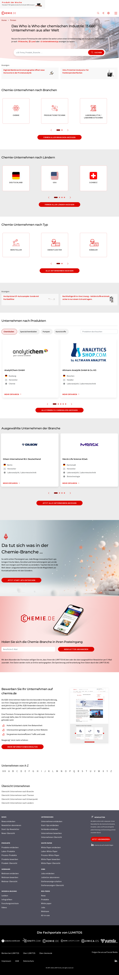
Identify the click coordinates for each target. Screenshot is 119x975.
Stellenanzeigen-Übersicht (52, 885)
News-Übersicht (8, 833)
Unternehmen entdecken (51, 821)
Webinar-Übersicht (9, 881)
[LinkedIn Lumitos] (116, 961)
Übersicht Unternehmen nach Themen (17, 795)
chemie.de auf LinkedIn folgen (102, 845)
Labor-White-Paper (49, 851)
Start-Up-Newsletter (10, 829)
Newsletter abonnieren (76, 649)
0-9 (4, 771)
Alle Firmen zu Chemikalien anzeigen (59, 410)
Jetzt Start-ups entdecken (21, 580)
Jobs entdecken (47, 873)
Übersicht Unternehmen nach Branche (17, 791)
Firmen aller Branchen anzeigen (59, 137)
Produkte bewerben (9, 859)
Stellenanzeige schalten (51, 881)
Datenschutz (28, 961)
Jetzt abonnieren (101, 839)
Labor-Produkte (8, 851)
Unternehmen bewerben (51, 833)
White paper (46, 903)
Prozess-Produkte (9, 855)
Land (33, 41)
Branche (23, 41)
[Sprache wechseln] (108, 13)
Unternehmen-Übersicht (51, 837)
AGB (17, 961)
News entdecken (8, 821)
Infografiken (6, 899)
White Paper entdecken (51, 847)
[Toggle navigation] (116, 13)
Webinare (45, 911)
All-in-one (45, 915)
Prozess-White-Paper (50, 855)
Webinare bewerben (9, 877)
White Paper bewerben (50, 859)
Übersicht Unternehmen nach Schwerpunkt (19, 799)
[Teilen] (103, 13)
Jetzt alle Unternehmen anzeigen (59, 503)
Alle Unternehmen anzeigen (59, 270)
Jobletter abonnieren (50, 877)
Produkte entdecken (10, 847)
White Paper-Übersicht (50, 863)
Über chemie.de (45, 953)
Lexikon (4, 895)
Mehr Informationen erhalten (22, 747)
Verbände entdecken (49, 829)
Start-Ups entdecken (50, 825)
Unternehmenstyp (50, 41)
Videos (4, 907)
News (43, 895)
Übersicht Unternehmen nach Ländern (17, 803)
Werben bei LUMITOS (10, 953)
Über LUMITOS (29, 953)
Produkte (45, 899)
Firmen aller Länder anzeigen (59, 204)
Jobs (43, 907)
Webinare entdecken (10, 873)
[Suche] (98, 13)
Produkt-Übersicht (9, 863)
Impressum (6, 961)
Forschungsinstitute (10, 903)
